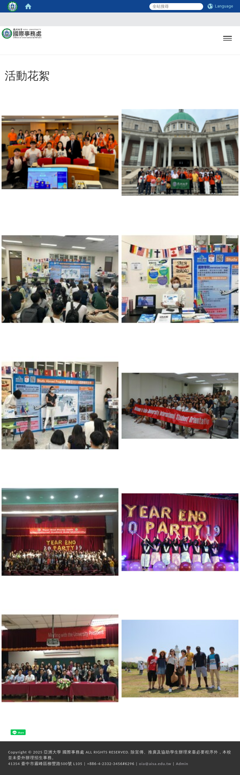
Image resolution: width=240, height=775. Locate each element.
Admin (182, 763)
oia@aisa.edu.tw (155, 763)
